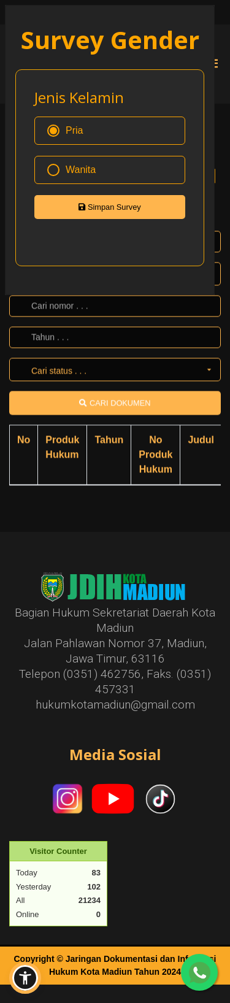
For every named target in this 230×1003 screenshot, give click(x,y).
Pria (65, 131)
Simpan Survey (109, 207)
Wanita (71, 170)
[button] (25, 978)
